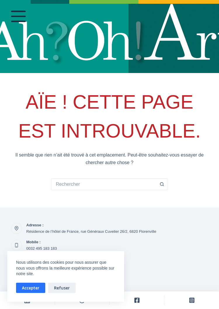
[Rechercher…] (103, 184)
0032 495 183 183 (41, 248)
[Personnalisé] (137, 300)
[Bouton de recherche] (162, 184)
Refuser (62, 288)
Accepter (30, 288)
